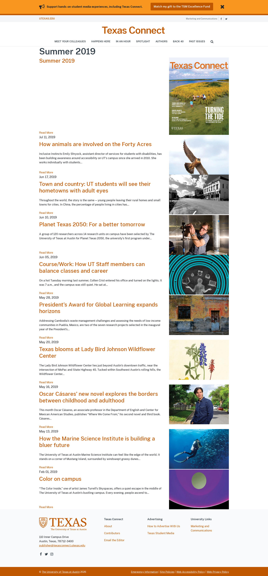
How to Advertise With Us (163, 525)
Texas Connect (133, 29)
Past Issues (197, 40)
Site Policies (167, 571)
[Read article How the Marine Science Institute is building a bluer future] (199, 448)
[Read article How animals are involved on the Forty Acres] (199, 153)
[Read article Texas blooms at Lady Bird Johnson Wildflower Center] (199, 358)
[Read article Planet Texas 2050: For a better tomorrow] (199, 234)
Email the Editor (114, 539)
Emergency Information (144, 571)
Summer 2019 (57, 60)
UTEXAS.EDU (47, 18)
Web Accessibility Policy (190, 571)
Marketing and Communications (201, 18)
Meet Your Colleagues (70, 40)
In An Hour (123, 40)
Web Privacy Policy (218, 571)
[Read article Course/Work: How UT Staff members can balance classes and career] (199, 273)
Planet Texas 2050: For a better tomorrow (92, 224)
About (108, 525)
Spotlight (143, 40)
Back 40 (178, 40)
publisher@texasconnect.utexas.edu (62, 544)
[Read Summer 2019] (199, 95)
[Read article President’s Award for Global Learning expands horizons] (199, 314)
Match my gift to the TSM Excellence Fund (182, 6)
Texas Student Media (160, 532)
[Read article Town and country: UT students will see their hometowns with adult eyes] (199, 193)
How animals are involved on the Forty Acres (95, 143)
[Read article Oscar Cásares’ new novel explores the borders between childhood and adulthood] (199, 403)
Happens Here (100, 40)
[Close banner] (223, 6)
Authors (162, 40)
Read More (46, 132)
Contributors (112, 532)
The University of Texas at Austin (61, 571)
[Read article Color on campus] (199, 488)
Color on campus (60, 478)
